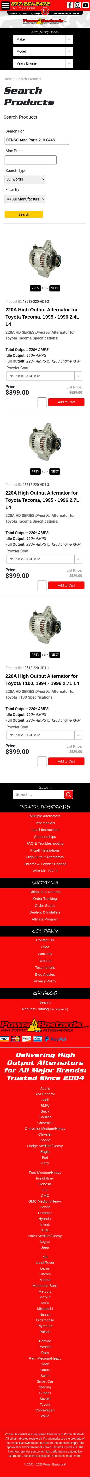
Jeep (45, 1247)
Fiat (45, 1157)
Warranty (45, 954)
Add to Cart (66, 402)
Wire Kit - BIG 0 (44, 871)
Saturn (45, 1370)
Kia (45, 1257)
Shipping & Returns (45, 892)
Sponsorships (45, 837)
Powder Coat (17, 368)
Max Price (14, 151)
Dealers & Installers (44, 912)
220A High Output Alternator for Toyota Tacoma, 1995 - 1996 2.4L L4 (42, 317)
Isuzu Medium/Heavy (45, 1236)
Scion (45, 1376)
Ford (45, 1163)
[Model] (43, 51)
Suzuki (45, 1399)
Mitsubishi (45, 1309)
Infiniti (45, 1224)
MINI (45, 1303)
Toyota (45, 1404)
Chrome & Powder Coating (45, 864)
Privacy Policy (45, 981)
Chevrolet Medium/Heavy (45, 1128)
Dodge (45, 1140)
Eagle (44, 1152)
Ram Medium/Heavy (45, 1358)
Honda (45, 1207)
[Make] (43, 39)
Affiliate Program (45, 919)
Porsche (45, 1347)
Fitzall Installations (45, 850)
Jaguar (45, 1242)
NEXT (55, 288)
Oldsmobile (45, 1320)
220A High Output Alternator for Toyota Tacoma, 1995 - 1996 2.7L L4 (42, 500)
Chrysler (45, 1134)
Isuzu (45, 1230)
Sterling (45, 1387)
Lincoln (45, 1274)
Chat (45, 947)
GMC (45, 1195)
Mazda (45, 1280)
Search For (15, 131)
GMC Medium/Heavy (45, 1201)
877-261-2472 (30, 4)
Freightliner (45, 1178)
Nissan (45, 1314)
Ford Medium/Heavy (45, 1172)
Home (8, 79)
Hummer (45, 1213)
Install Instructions (44, 830)
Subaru (45, 1393)
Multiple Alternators (45, 816)
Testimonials (45, 823)
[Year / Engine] (43, 63)
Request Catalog (45, 1009)
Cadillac (45, 1117)
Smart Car (45, 1381)
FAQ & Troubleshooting (45, 843)
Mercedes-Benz (45, 1285)
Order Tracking (45, 898)
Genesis (45, 1184)
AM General (44, 1094)
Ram (45, 1352)
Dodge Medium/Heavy (45, 1146)
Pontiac (45, 1341)
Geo (45, 1190)
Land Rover (45, 1262)
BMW (45, 1105)
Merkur (45, 1297)
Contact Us (45, 940)
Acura (45, 1088)
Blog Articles (45, 974)
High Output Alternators (45, 857)
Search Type (16, 170)
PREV (35, 288)
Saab (45, 1364)
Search (23, 214)
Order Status (45, 905)
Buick (45, 1111)
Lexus (45, 1268)
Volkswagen (44, 1410)
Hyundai (45, 1219)
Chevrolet (45, 1123)
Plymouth (45, 1326)
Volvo (45, 1416)
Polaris (45, 1332)
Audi (44, 1100)
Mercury (44, 1291)
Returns (45, 961)
